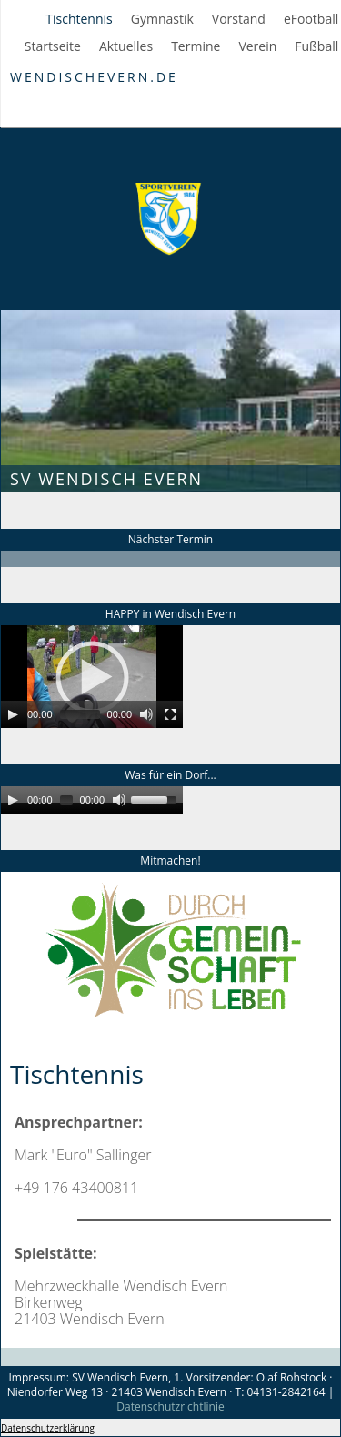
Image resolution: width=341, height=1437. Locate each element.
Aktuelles (126, 46)
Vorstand (239, 19)
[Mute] (146, 714)
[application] (92, 676)
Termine (195, 46)
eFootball (311, 19)
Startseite (53, 46)
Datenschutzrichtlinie (170, 1406)
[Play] (12, 714)
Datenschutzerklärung (48, 1428)
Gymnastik (162, 19)
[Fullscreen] (170, 714)
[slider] (80, 714)
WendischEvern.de (94, 77)
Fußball (316, 46)
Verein (257, 46)
